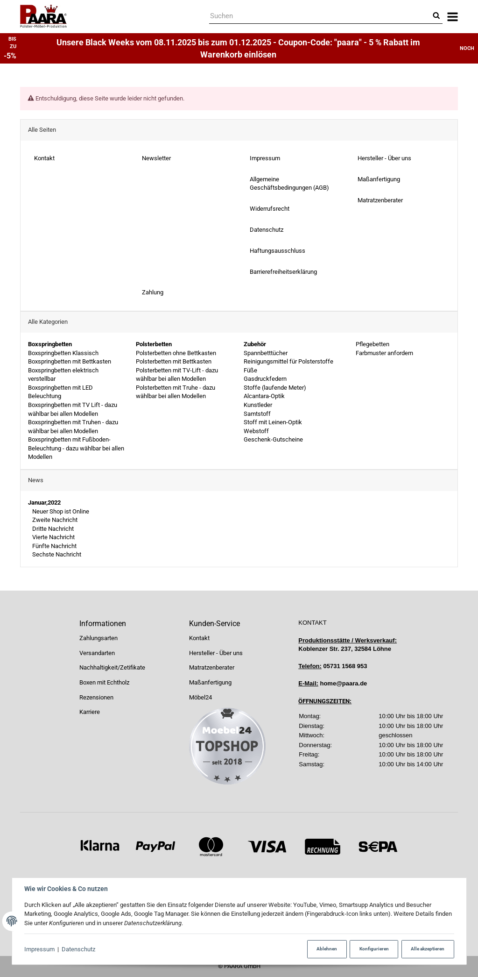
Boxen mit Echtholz (104, 682)
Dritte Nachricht (52, 528)
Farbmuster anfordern (383, 353)
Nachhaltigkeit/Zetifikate (112, 667)
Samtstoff (257, 413)
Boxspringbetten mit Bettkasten (69, 361)
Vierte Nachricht (53, 537)
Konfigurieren (374, 948)
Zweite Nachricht (54, 519)
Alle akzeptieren (427, 948)
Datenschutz (78, 949)
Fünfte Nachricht (54, 545)
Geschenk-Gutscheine (273, 439)
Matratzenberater (211, 667)
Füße (250, 370)
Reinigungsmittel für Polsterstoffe (288, 361)
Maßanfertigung (210, 682)
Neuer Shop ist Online (60, 511)
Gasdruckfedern (265, 379)
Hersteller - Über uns (216, 652)
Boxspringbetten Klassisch (63, 353)
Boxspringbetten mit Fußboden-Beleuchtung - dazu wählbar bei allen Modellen (76, 448)
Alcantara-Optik (264, 396)
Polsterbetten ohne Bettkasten (176, 353)
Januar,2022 (44, 502)
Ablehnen (326, 948)
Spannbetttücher (266, 353)
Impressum (39, 949)
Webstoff (256, 431)
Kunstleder (258, 404)
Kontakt (199, 638)
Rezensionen (96, 697)
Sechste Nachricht (56, 554)
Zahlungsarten (98, 638)
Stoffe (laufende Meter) (275, 387)
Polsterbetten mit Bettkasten (173, 361)
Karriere (89, 711)
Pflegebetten (371, 344)
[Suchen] (319, 16)
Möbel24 (200, 697)
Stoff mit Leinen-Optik (273, 422)
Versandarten (97, 652)
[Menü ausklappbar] (453, 17)
